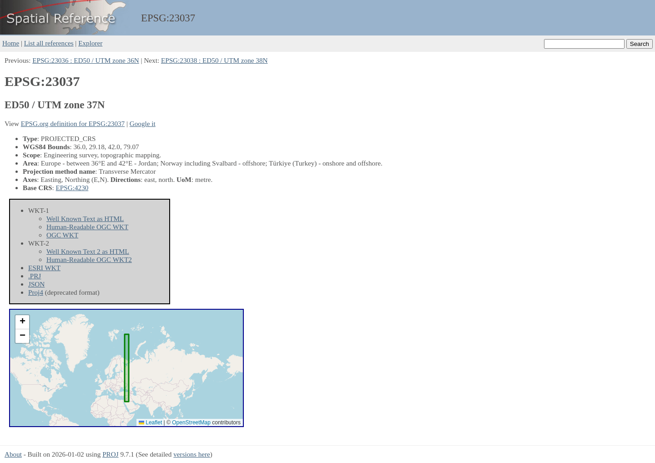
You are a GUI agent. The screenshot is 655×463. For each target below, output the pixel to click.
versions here (191, 454)
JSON (36, 284)
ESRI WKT (44, 268)
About (13, 454)
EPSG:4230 (72, 187)
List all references (49, 43)
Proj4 (35, 292)
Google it (143, 123)
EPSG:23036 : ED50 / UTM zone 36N (85, 60)
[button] (22, 322)
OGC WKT (62, 235)
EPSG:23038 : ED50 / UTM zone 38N (214, 60)
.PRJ (34, 276)
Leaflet (150, 422)
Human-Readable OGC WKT (87, 227)
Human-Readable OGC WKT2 (89, 259)
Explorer (90, 43)
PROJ (110, 454)
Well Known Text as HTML (85, 218)
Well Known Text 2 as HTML (87, 251)
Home (10, 43)
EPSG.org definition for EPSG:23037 (73, 123)
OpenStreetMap (191, 422)
